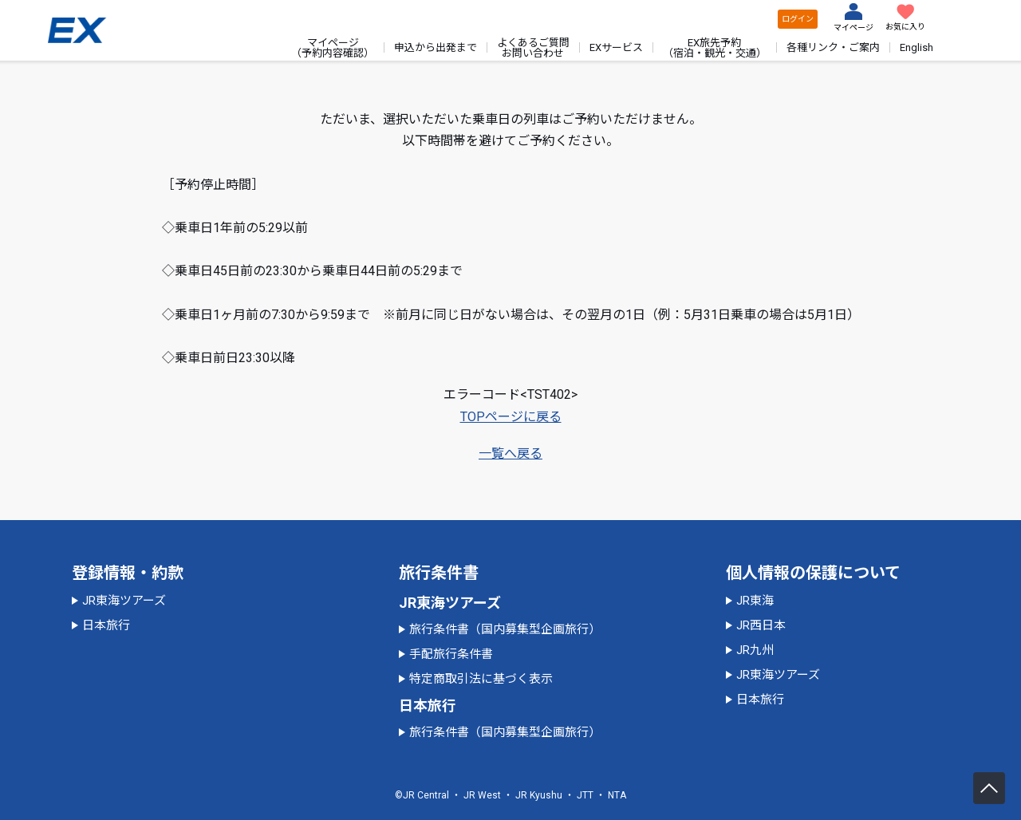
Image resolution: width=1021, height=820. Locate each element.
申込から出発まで (435, 47)
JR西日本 (761, 625)
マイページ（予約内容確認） (332, 47)
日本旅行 (106, 625)
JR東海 (755, 600)
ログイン (798, 18)
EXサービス (616, 47)
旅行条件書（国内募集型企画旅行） (505, 629)
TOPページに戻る (511, 416)
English (916, 47)
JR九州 (755, 650)
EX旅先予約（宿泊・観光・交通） (715, 47)
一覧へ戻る (510, 453)
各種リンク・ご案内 (833, 47)
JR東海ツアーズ (124, 600)
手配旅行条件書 (451, 654)
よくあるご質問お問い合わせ (533, 47)
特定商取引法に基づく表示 (481, 679)
